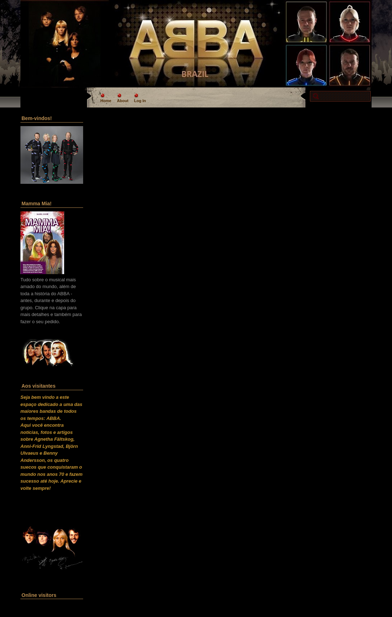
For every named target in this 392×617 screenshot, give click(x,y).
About (123, 101)
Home (105, 101)
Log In (140, 101)
